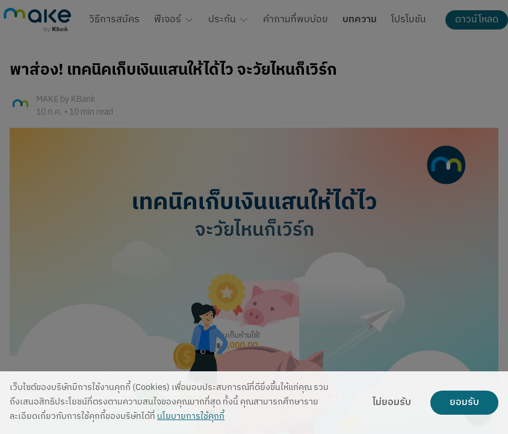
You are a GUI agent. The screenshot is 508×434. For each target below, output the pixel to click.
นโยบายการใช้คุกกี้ (191, 417)
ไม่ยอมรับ (392, 402)
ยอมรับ (464, 402)
